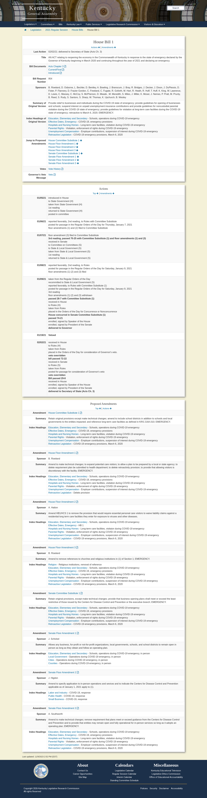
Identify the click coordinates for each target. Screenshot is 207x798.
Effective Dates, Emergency (62, 122)
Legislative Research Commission (123, 24)
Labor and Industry (57, 692)
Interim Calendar (124, 777)
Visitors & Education (154, 24)
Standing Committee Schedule (124, 780)
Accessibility (177, 788)
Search (175, 8)
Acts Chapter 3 (57, 66)
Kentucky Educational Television (166, 770)
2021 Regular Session (56, 30)
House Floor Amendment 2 (63, 147)
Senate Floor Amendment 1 (63, 156)
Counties (52, 663)
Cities (51, 660)
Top (95, 193)
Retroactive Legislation (59, 134)
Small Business (56, 699)
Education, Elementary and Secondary (67, 118)
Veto (51, 174)
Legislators (30, 24)
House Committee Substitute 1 (65, 140)
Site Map (83, 777)
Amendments (109, 47)
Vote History (55, 169)
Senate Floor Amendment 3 (63, 163)
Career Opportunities (82, 774)
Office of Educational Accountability (166, 777)
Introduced (55, 73)
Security (153, 788)
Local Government (57, 657)
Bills (60, 24)
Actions (95, 47)
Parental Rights (56, 128)
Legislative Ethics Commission (166, 774)
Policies (144, 788)
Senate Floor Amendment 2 (63, 160)
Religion (52, 564)
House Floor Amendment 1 (63, 143)
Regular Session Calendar (124, 774)
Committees (47, 24)
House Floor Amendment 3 (63, 150)
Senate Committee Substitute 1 (65, 153)
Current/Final (56, 69)
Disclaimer (164, 788)
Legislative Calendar (124, 770)
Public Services (94, 24)
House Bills (77, 30)
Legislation (36, 30)
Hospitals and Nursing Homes (63, 125)
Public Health (55, 696)
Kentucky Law (74, 24)
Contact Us (82, 770)
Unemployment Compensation (63, 131)
